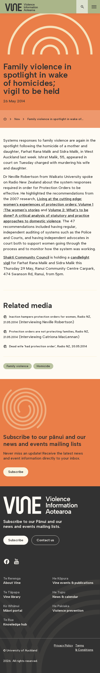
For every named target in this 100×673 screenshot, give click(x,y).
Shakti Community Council (26, 257)
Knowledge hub (15, 622)
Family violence (17, 366)
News (17, 119)
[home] (21, 7)
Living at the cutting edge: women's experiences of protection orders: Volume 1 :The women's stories (48, 204)
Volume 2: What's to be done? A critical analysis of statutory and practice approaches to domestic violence (46, 215)
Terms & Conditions (84, 648)
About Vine (12, 580)
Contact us (45, 540)
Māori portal (12, 608)
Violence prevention (68, 608)
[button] (93, 6)
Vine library (12, 594)
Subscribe (15, 472)
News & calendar (65, 594)
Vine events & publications (72, 580)
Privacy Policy (63, 645)
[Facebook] (6, 561)
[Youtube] (16, 561)
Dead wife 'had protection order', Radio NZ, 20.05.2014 (48, 346)
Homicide (43, 366)
